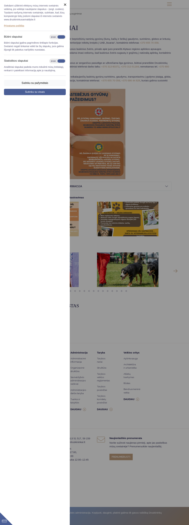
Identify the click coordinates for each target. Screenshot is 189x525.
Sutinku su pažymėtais (35, 83)
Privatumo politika (14, 25)
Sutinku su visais (35, 91)
